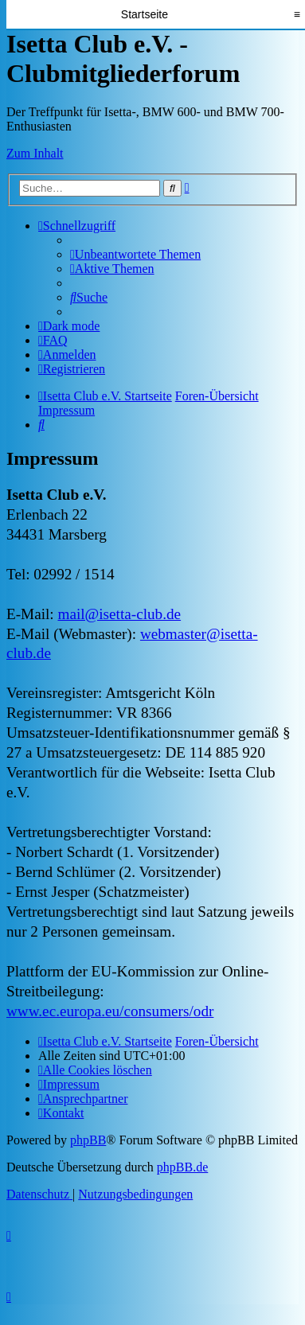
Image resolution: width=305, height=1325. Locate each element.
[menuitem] (135, 254)
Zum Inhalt (35, 153)
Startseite (144, 14)
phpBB (88, 1140)
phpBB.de (182, 1167)
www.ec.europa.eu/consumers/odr (109, 1011)
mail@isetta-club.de (119, 614)
